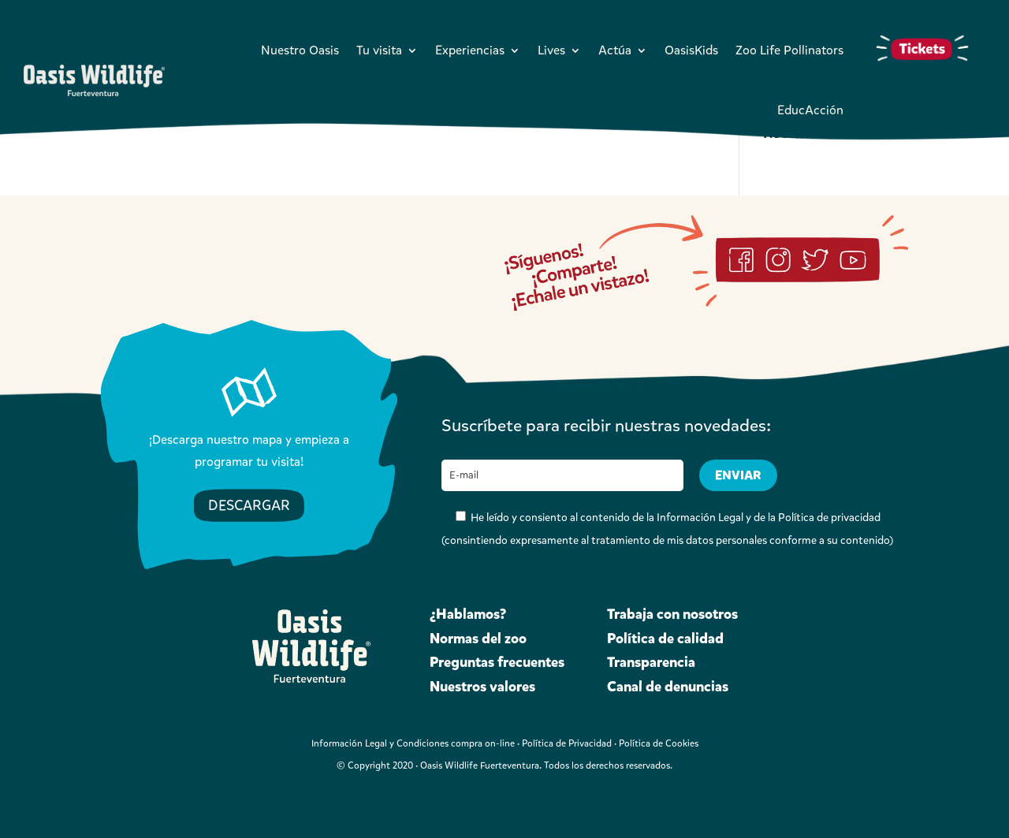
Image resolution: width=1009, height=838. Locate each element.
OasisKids (691, 50)
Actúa (614, 50)
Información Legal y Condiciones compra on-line (413, 743)
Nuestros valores (482, 686)
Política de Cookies (658, 743)
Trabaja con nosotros (672, 614)
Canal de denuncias (667, 686)
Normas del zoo (478, 638)
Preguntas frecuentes (497, 662)
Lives (551, 50)
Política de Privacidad (567, 743)
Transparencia (651, 662)
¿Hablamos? (468, 614)
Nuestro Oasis (300, 50)
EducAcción (810, 110)
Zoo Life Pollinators (789, 50)
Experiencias (469, 50)
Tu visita (379, 50)
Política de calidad (665, 638)
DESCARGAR (249, 505)
